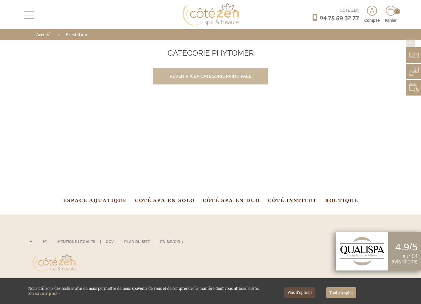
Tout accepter (341, 292)
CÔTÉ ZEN (349, 10)
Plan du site (137, 242)
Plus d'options (299, 292)
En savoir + (171, 242)
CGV (110, 242)
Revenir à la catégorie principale (210, 76)
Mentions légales (76, 242)
